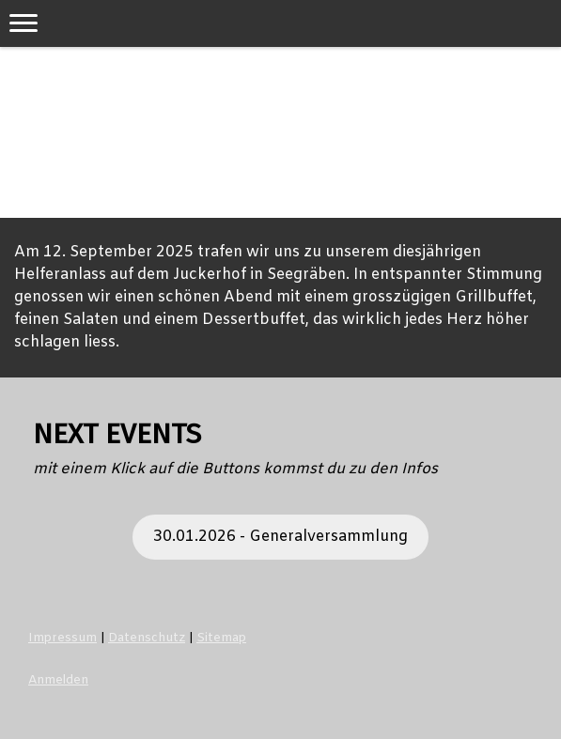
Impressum (62, 638)
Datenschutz (146, 638)
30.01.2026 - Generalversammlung (280, 537)
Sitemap (221, 638)
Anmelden (58, 680)
